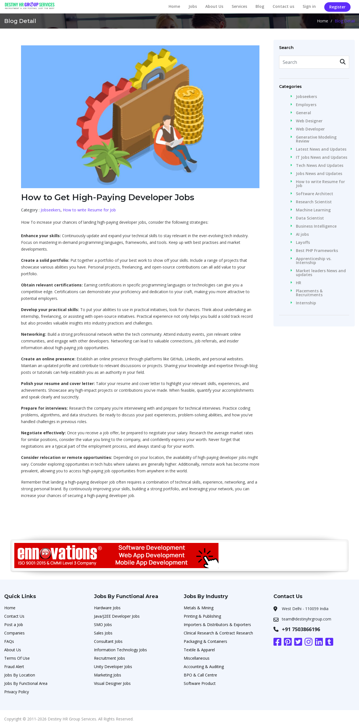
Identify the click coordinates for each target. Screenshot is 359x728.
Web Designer (309, 121)
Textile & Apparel (199, 649)
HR (298, 283)
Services (239, 6)
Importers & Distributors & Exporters (217, 624)
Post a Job (13, 624)
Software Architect (314, 194)
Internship (306, 303)
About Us (214, 6)
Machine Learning (313, 210)
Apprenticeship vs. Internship (314, 261)
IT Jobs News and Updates (321, 157)
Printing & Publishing (202, 616)
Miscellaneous (197, 658)
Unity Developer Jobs (113, 666)
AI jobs (302, 234)
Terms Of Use (17, 658)
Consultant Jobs (108, 641)
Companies (14, 633)
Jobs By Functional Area (25, 683)
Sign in (309, 6)
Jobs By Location (19, 675)
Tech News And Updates (319, 165)
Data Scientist (310, 218)
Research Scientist (314, 202)
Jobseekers (51, 210)
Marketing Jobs (107, 675)
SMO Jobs (103, 624)
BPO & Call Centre (200, 675)
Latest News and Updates (321, 149)
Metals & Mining (198, 607)
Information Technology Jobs (120, 649)
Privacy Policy (16, 691)
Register (337, 7)
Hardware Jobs (107, 607)
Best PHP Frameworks (317, 251)
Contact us (283, 6)
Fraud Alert (14, 666)
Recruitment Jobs (109, 658)
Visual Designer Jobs (112, 683)
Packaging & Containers (205, 641)
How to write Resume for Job (89, 210)
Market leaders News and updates (321, 273)
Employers (306, 105)
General (303, 113)
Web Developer (310, 129)
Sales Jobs (103, 633)
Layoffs (303, 242)
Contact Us (14, 616)
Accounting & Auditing (204, 666)
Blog (260, 6)
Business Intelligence (316, 226)
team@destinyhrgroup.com (306, 619)
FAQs (9, 641)
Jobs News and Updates (319, 174)
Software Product (200, 683)
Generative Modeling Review (316, 139)
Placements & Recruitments (309, 293)
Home (174, 6)
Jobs (192, 6)
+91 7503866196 (301, 629)
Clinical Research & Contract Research (218, 633)
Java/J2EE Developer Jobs (117, 616)
